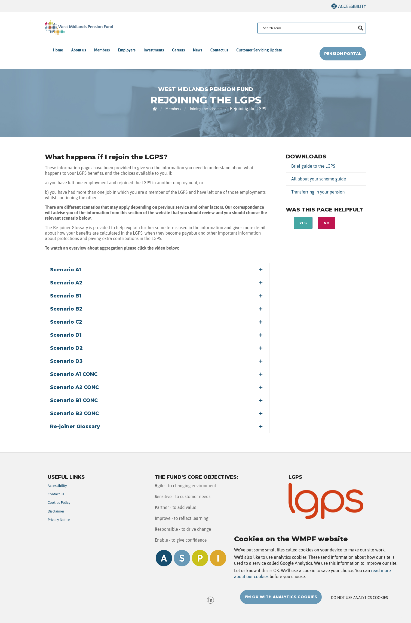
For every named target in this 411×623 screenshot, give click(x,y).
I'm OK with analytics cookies (281, 599)
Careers (178, 50)
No (327, 223)
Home (58, 50)
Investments (154, 50)
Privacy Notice (59, 520)
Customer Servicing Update (259, 50)
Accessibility (352, 6)
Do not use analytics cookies (359, 600)
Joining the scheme (205, 109)
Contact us (219, 50)
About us (78, 50)
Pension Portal (342, 53)
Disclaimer (56, 511)
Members (102, 50)
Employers (126, 50)
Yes (303, 223)
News (197, 50)
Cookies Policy (59, 503)
